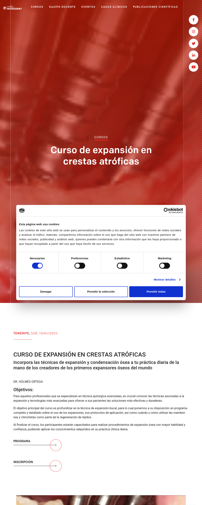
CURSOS (37, 7)
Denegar (45, 291)
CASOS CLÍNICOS (114, 7)
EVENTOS (88, 7)
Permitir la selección (101, 291)
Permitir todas (156, 291)
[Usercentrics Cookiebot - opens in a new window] (166, 210)
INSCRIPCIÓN (37, 467)
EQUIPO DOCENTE (62, 7)
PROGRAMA (37, 446)
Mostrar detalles (165, 279)
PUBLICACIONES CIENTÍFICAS (155, 7)
